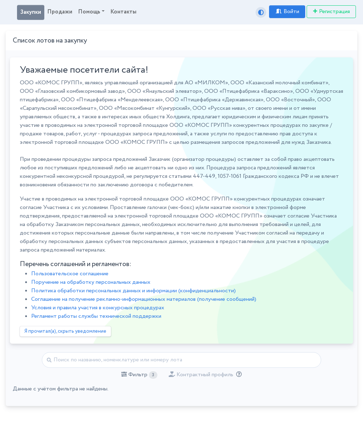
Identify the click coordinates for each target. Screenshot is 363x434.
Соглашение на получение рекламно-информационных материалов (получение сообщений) (143, 299)
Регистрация (331, 11)
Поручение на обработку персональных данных (90, 282)
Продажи (59, 12)
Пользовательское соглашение (69, 274)
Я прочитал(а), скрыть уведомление (65, 331)
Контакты (123, 12)
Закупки (30, 12)
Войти (287, 11)
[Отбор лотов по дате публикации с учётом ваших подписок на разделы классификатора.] (237, 375)
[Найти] (181, 360)
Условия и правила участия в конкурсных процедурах (97, 308)
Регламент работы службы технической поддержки (96, 316)
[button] (139, 375)
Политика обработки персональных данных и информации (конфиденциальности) (133, 291)
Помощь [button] (89, 12)
